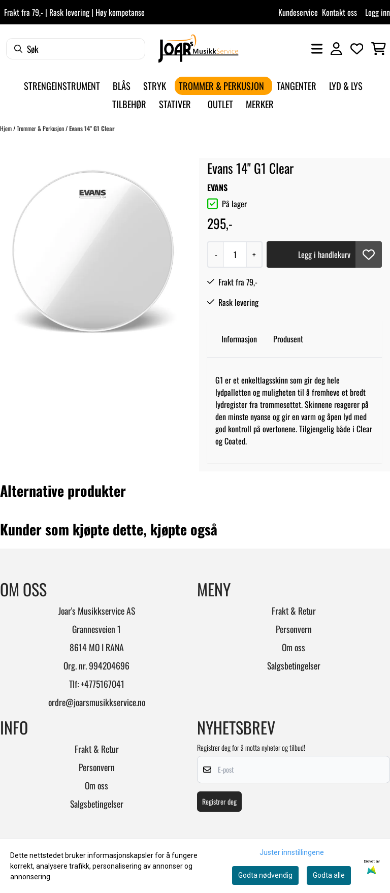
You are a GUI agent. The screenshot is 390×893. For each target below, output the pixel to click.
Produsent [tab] (288, 339)
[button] (369, 254)
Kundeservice (298, 12)
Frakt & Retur (294, 610)
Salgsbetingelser (293, 665)
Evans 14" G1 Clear (92, 128)
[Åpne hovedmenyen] (317, 48)
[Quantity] (234, 254)
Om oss (293, 647)
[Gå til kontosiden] (336, 48)
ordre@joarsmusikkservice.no (96, 702)
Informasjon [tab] (239, 339)
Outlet (220, 104)
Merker (260, 104)
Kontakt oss (339, 12)
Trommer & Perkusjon (41, 128)
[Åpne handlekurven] (378, 48)
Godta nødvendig (265, 875)
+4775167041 (102, 683)
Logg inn (377, 12)
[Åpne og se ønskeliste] (357, 48)
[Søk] (75, 48)
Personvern (294, 628)
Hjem (6, 128)
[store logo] (198, 48)
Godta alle (329, 875)
